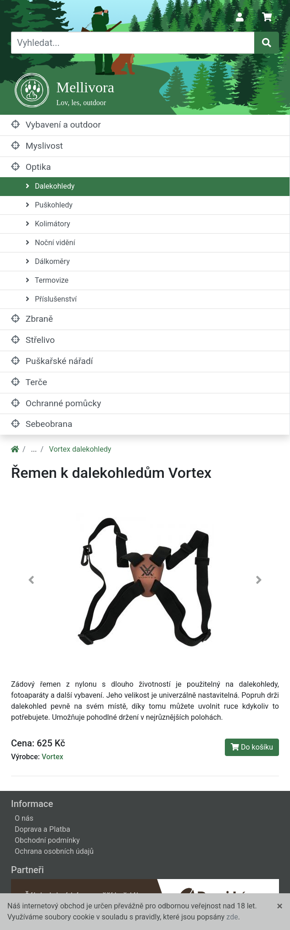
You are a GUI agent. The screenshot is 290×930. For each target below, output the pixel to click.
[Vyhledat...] (133, 43)
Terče (29, 382)
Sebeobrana (41, 424)
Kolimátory (48, 223)
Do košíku (252, 747)
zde (232, 917)
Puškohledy (49, 205)
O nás (24, 818)
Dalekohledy (50, 186)
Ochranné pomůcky (56, 403)
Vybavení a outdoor (56, 124)
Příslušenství (51, 299)
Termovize (47, 280)
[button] (31, 582)
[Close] (280, 906)
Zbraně (32, 319)
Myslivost (37, 145)
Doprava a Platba (42, 829)
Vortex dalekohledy (80, 449)
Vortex (52, 756)
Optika (31, 167)
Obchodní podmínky (47, 840)
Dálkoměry (48, 261)
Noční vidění (50, 242)
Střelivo (33, 340)
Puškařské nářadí (52, 361)
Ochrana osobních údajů (54, 851)
